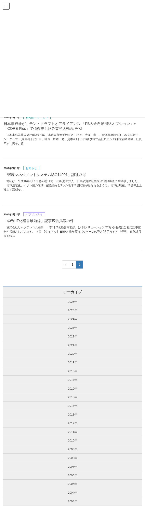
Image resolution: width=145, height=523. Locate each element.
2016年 (72, 388)
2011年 (72, 432)
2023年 (72, 327)
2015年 (72, 397)
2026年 (72, 301)
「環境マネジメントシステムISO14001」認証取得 (45, 175)
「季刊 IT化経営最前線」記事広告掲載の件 (39, 221)
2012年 (72, 423)
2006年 (72, 475)
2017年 (72, 379)
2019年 (72, 362)
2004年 (72, 492)
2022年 (72, 336)
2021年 (72, 345)
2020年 (72, 353)
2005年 (72, 483)
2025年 (72, 310)
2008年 (72, 458)
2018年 (72, 371)
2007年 (72, 466)
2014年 (72, 405)
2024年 (72, 319)
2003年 (72, 501)
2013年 (72, 414)
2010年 (72, 440)
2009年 (72, 449)
